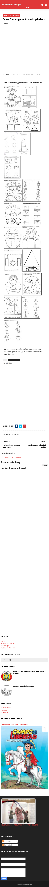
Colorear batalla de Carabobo (14, 724)
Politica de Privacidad (8, 648)
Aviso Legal (5, 646)
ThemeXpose (28, 884)
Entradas (6, 841)
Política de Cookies (8, 643)
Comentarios (7, 845)
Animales (4, 712)
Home (27, 7)
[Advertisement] (24, 49)
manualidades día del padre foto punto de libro (19, 825)
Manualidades (6, 708)
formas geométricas (12, 15)
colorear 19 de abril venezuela (23, 686)
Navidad (4, 710)
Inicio (3, 641)
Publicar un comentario (12, 457)
